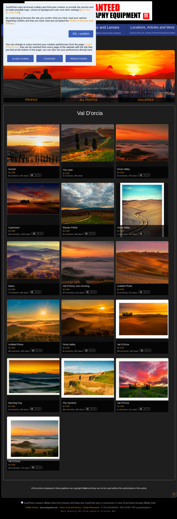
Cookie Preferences (91, 507)
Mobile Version (32, 507)
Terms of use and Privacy (70, 507)
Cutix (13, 172)
